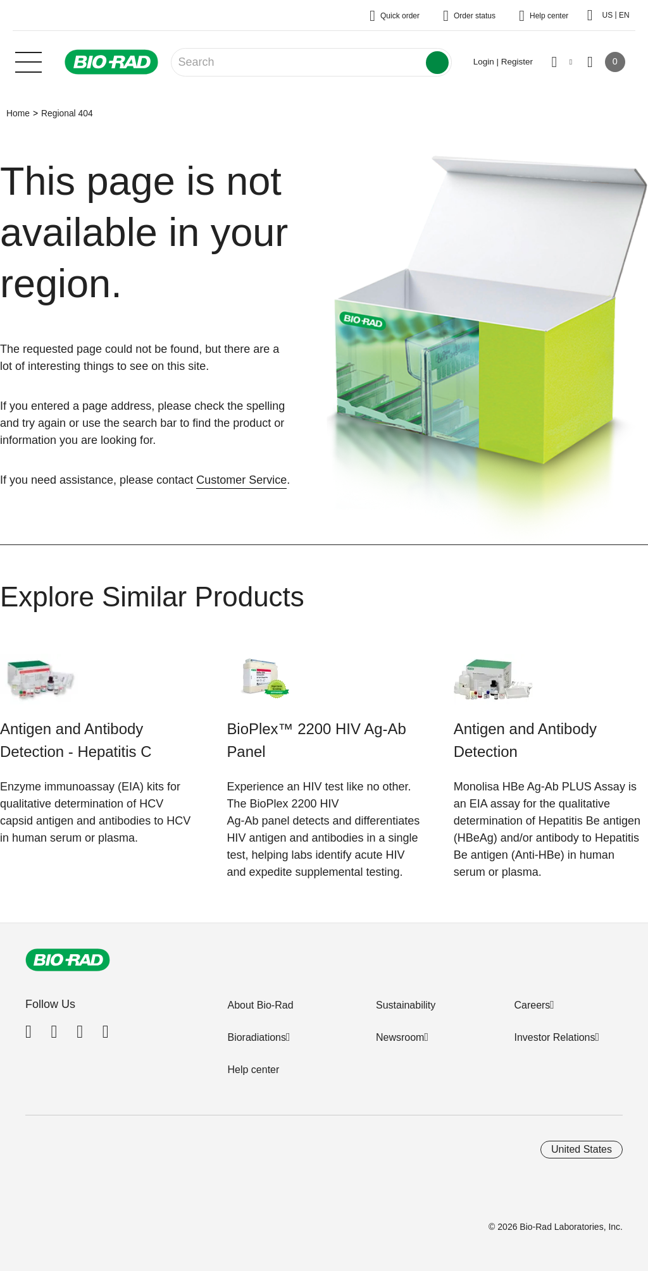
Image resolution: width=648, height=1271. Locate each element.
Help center (253, 1069)
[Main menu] (28, 60)
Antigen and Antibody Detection (525, 740)
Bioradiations (256, 1037)
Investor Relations (554, 1037)
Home (18, 113)
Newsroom (400, 1037)
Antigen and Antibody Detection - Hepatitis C (75, 740)
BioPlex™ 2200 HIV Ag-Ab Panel (316, 740)
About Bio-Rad (260, 1005)
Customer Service (241, 480)
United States (581, 1149)
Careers (532, 1005)
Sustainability (405, 1005)
